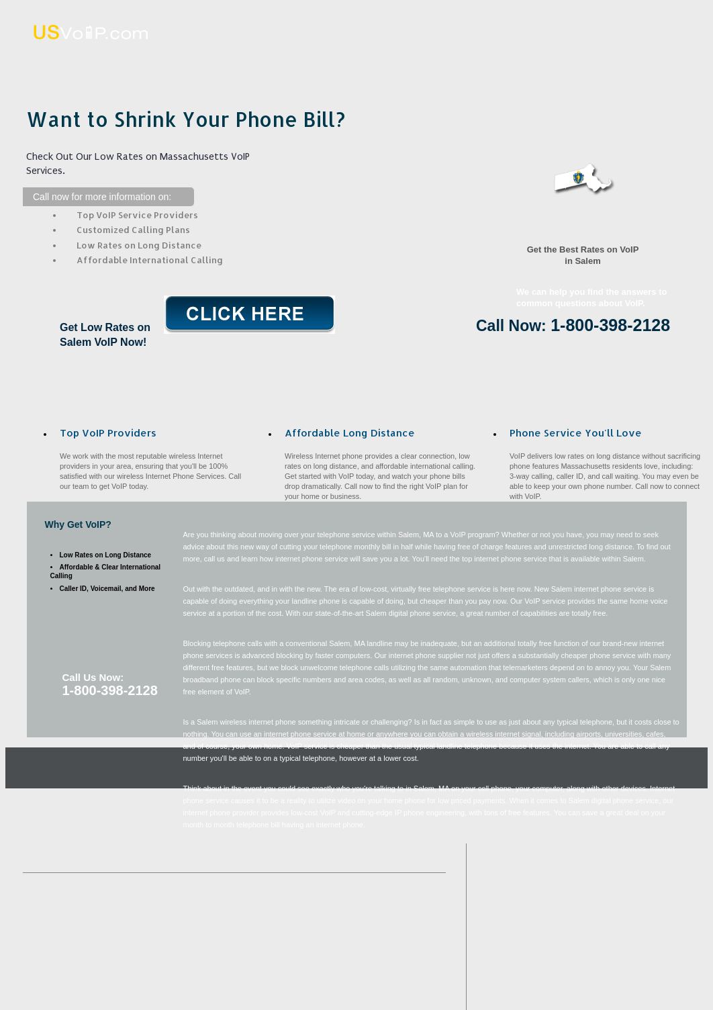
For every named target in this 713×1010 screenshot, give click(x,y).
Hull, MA (327, 929)
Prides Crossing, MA (184, 983)
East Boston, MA (246, 929)
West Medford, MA (51, 908)
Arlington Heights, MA (383, 993)
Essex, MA (146, 993)
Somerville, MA (231, 940)
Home (115, 63)
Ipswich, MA (140, 908)
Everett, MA (135, 962)
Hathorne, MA (219, 993)
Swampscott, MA (314, 951)
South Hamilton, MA (141, 940)
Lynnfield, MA (284, 972)
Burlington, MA (221, 962)
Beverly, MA (399, 929)
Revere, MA (128, 919)
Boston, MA (274, 919)
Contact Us (644, 63)
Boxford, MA (395, 940)
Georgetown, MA (85, 983)
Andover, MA (61, 929)
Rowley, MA (270, 983)
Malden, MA (433, 972)
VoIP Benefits (511, 63)
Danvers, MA (395, 962)
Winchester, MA (47, 962)
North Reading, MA (216, 951)
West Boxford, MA (151, 929)
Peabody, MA (352, 919)
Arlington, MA (204, 972)
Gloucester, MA (46, 940)
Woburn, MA (126, 972)
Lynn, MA (422, 919)
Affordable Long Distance (379, 63)
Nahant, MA (76, 993)
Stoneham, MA (428, 983)
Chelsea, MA (124, 951)
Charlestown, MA (227, 908)
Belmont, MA (205, 1004)
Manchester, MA (127, 1004)
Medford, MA (42, 951)
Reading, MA (316, 940)
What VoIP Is (247, 63)
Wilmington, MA (46, 919)
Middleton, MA (311, 962)
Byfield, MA (200, 919)
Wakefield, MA (317, 908)
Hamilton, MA (397, 908)
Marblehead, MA (48, 972)
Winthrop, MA (43, 1004)
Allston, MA (396, 951)
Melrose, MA (349, 983)
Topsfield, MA (360, 972)
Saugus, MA (295, 993)
